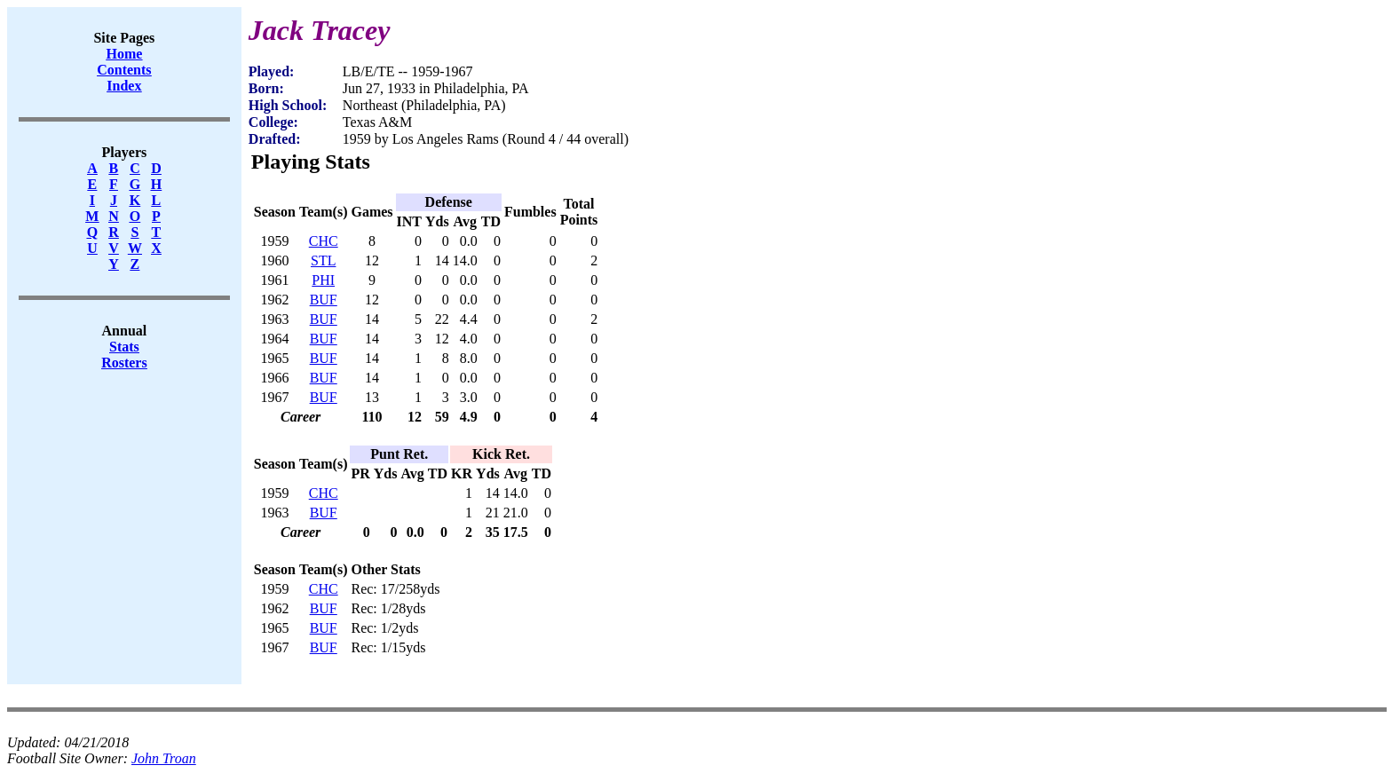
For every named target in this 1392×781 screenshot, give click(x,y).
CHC (323, 240)
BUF (323, 299)
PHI (323, 280)
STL (323, 260)
